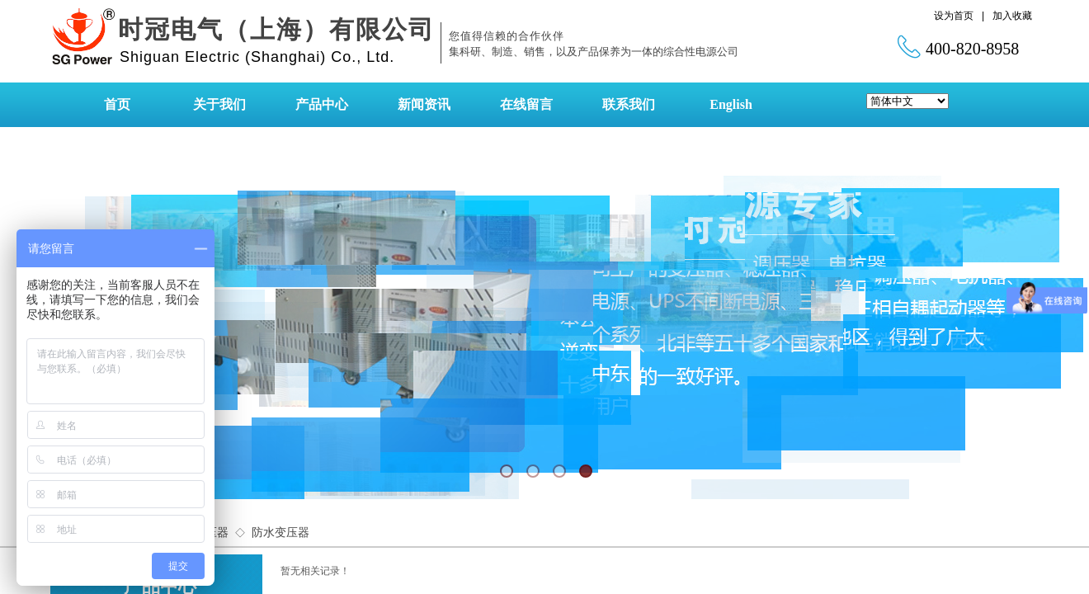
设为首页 (954, 15)
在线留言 (526, 104)
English (731, 104)
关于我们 (219, 104)
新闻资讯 (424, 104)
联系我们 (628, 104)
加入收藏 (1012, 15)
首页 (117, 104)
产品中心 (321, 104)
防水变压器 (280, 532)
